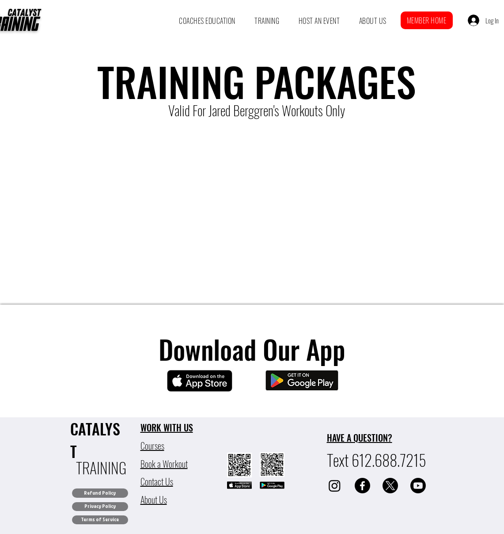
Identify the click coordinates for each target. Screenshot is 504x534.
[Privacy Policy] (100, 506)
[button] (207, 21)
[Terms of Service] (100, 519)
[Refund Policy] (100, 493)
